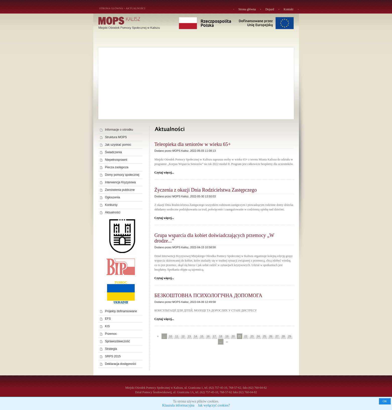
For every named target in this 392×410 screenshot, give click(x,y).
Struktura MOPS (116, 137)
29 (289, 336)
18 (220, 336)
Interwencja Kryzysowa (120, 182)
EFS (108, 318)
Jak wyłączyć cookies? (214, 405)
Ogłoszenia (112, 197)
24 (258, 336)
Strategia (111, 349)
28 (283, 336)
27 (276, 336)
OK (385, 401)
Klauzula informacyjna (178, 405)
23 (251, 336)
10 (170, 336)
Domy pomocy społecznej (122, 175)
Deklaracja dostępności (120, 364)
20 (232, 336)
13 (189, 336)
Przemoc (111, 334)
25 (264, 336)
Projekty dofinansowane (121, 311)
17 (214, 336)
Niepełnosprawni (116, 159)
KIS (107, 326)
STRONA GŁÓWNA (111, 8)
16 (207, 336)
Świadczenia (113, 152)
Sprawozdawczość (117, 341)
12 (182, 336)
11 (176, 336)
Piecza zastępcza (116, 167)
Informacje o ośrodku (119, 129)
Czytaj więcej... (164, 172)
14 (195, 336)
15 (201, 336)
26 (270, 336)
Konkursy (111, 205)
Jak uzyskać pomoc (118, 144)
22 (245, 336)
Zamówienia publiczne (120, 190)
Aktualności (135, 8)
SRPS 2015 (113, 356)
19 (226, 336)
